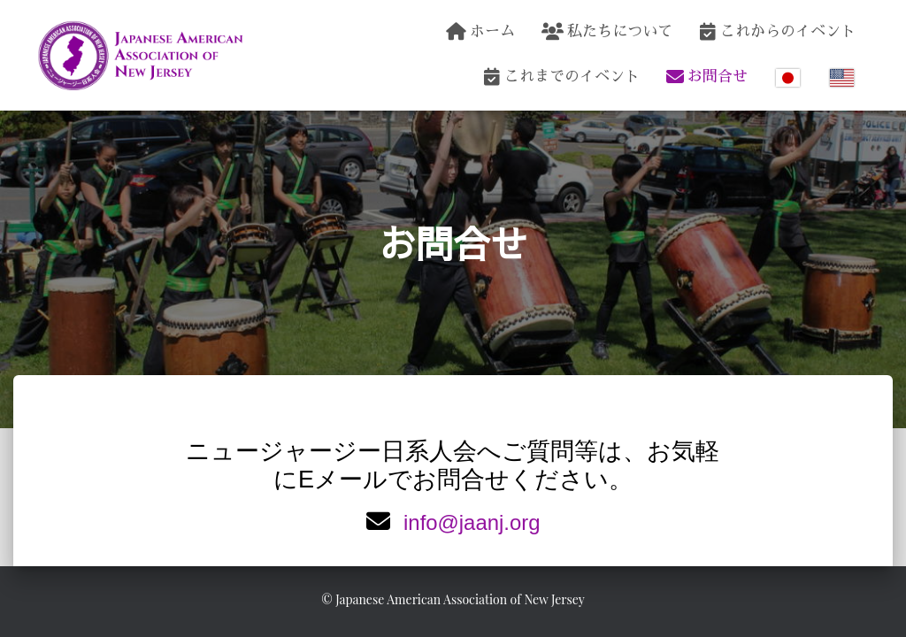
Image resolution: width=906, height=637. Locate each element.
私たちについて (606, 32)
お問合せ (707, 77)
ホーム (480, 32)
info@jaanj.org (472, 521)
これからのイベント (777, 32)
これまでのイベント (561, 77)
